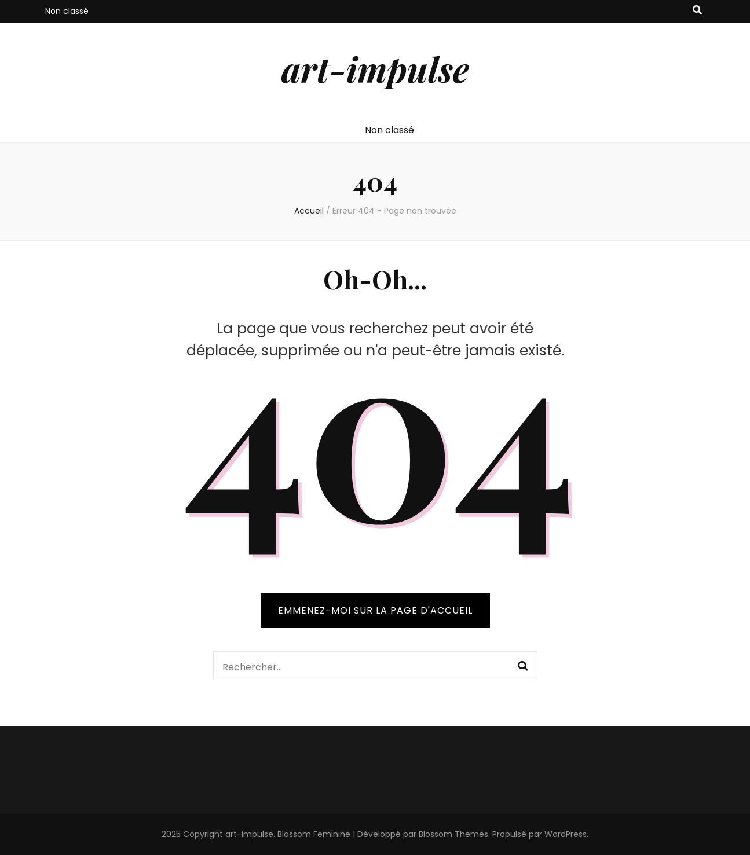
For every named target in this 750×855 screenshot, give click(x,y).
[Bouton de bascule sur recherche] (697, 11)
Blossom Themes (453, 834)
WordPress (565, 834)
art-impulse (375, 68)
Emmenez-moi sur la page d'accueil (375, 610)
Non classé (67, 11)
